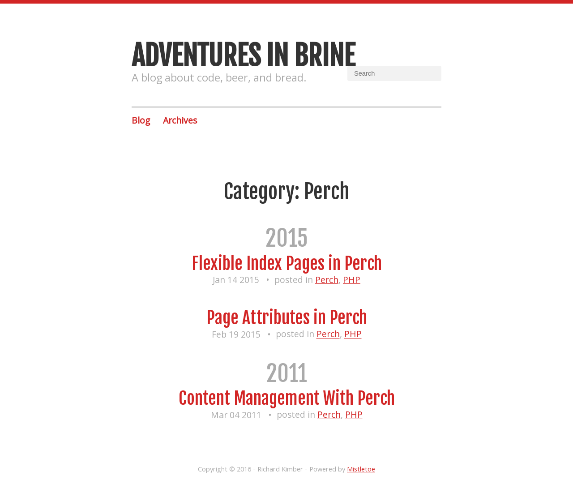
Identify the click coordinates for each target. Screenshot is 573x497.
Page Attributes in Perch (286, 318)
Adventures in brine (243, 55)
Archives (180, 120)
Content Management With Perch (287, 398)
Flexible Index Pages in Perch (287, 263)
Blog (141, 120)
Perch (326, 280)
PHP (351, 280)
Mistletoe (361, 468)
